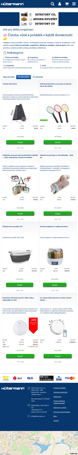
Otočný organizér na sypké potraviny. (54, 226)
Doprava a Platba (60, 388)
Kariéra (56, 420)
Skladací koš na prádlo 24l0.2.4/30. (13, 237)
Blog (55, 416)
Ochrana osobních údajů (62, 412)
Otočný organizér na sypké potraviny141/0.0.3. (54, 237)
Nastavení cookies (60, 407)
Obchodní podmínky (60, 392)
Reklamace (57, 397)
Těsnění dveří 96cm (10, 84)
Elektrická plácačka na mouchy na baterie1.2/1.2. (55, 95)
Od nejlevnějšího (23, 77)
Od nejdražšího (38, 77)
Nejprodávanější (8, 77)
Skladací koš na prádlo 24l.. (13, 226)
